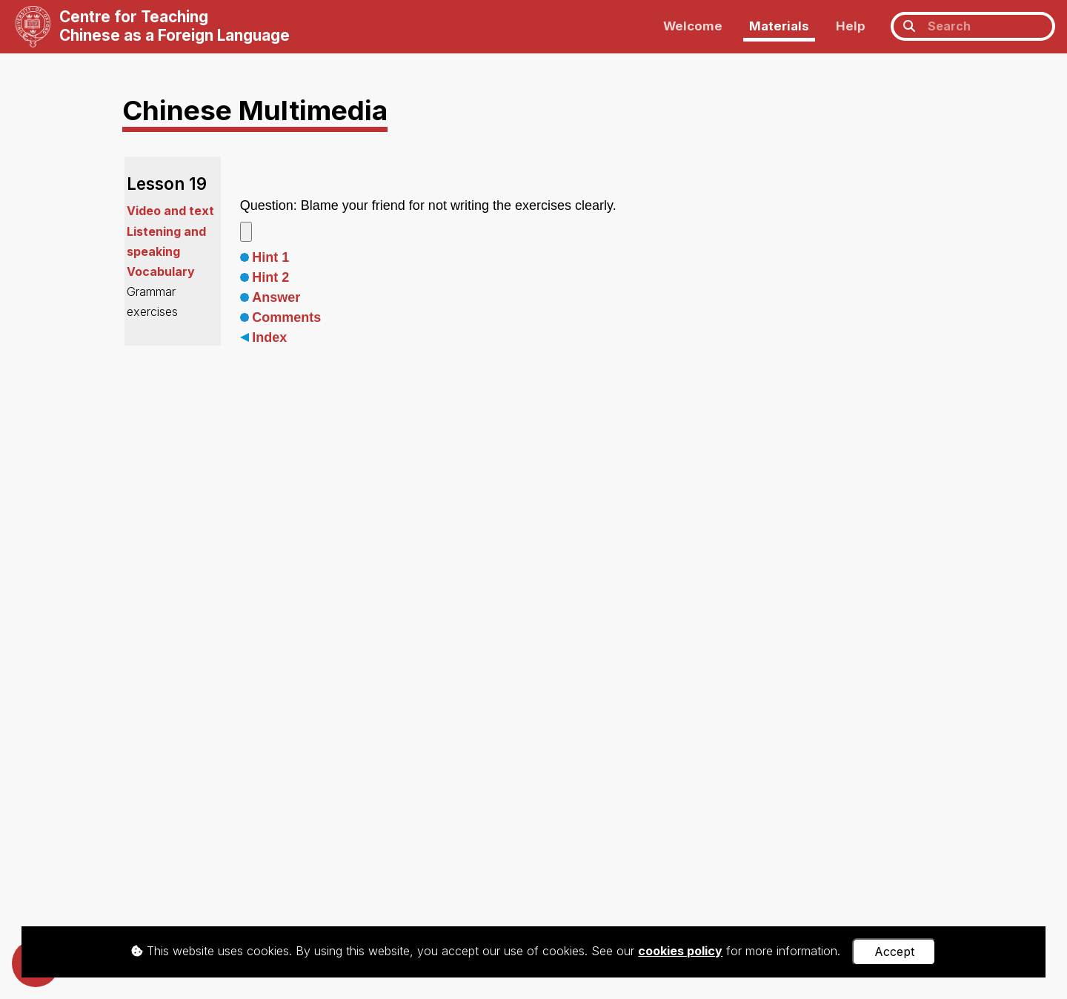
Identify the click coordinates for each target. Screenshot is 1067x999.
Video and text (170, 210)
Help (850, 26)
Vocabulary (161, 271)
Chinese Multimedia (255, 110)
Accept (894, 951)
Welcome (692, 26)
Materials (779, 26)
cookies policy (680, 950)
